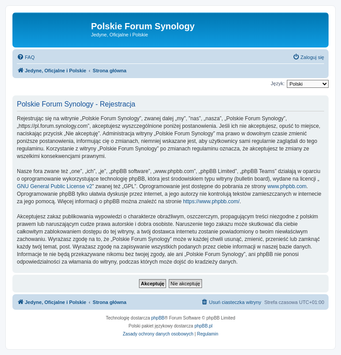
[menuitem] (26, 57)
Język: (278, 83)
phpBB (158, 318)
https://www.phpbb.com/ (211, 201)
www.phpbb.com (286, 186)
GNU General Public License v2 (54, 186)
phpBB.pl (203, 325)
